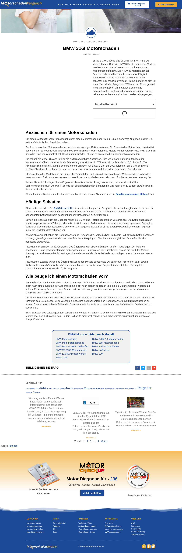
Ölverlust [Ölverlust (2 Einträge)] (27, 388)
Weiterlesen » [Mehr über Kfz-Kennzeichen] (91, 431)
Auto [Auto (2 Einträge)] (36, 384)
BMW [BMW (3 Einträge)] (41, 384)
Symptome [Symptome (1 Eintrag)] (153, 384)
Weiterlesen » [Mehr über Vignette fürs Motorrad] (137, 427)
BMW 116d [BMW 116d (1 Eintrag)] (53, 384)
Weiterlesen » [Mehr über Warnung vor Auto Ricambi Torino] (44, 423)
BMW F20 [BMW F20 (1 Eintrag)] (60, 384)
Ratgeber (110, 4)
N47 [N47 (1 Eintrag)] (133, 384)
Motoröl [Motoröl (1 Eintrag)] (99, 384)
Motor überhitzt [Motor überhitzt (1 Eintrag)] (127, 384)
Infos (63, 4)
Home (55, 4)
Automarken (83, 4)
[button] (155, 104)
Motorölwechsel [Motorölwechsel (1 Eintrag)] (107, 384)
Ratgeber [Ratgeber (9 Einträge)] (142, 384)
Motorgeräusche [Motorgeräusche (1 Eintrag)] (76, 384)
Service (71, 4)
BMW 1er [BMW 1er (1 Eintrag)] (47, 384)
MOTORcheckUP (98, 4)
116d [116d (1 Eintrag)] (24, 384)
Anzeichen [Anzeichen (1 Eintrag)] (30, 384)
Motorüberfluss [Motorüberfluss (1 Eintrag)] (117, 384)
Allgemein (96, 54)
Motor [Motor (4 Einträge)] (67, 384)
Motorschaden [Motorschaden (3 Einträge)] (89, 384)
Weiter (104, 434)
